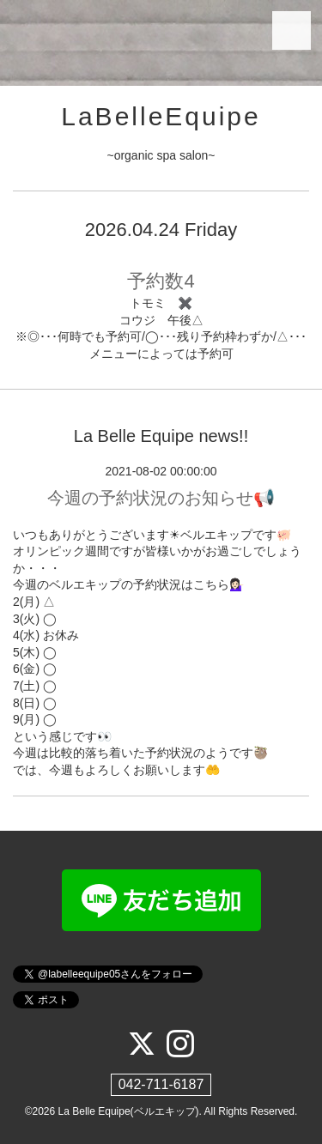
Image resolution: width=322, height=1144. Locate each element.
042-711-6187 (161, 1084)
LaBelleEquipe (161, 116)
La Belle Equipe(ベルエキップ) (128, 1111)
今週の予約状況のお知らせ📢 (161, 497)
